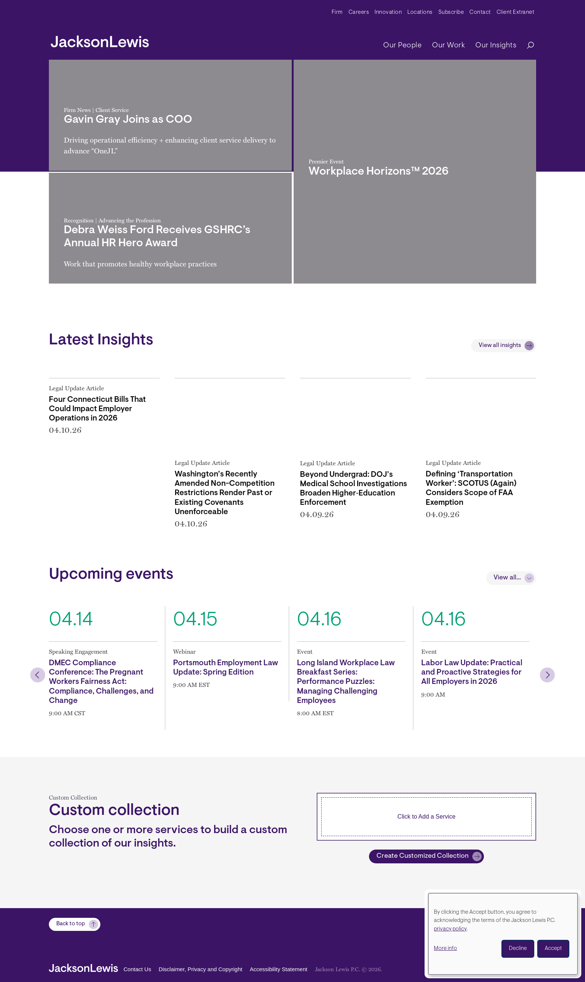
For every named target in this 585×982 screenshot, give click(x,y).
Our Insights (495, 45)
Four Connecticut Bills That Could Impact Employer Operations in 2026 (97, 409)
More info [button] (445, 948)
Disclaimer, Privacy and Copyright (200, 969)
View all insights (500, 345)
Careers (358, 12)
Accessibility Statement (278, 969)
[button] (37, 674)
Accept (553, 948)
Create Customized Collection (422, 856)
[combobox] (426, 816)
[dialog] (503, 934)
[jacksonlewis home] (100, 39)
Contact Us (137, 969)
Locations (420, 12)
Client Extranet (516, 12)
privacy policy (450, 929)
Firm (337, 12)
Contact (480, 12)
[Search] (526, 46)
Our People (402, 45)
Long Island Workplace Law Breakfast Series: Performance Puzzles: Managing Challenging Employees (346, 682)
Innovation (388, 12)
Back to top (70, 924)
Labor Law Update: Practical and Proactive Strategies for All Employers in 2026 (471, 672)
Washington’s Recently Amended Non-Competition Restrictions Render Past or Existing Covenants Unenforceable (225, 493)
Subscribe (451, 12)
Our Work (448, 45)
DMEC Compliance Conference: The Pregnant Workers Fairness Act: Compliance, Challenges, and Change (101, 682)
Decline (518, 948)
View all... (507, 578)
